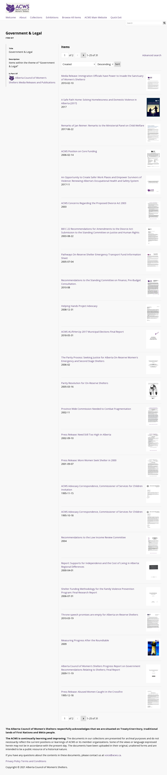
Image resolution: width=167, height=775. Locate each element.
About (22, 17)
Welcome (11, 17)
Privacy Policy (13, 761)
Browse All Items (71, 17)
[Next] (83, 55)
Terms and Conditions (33, 761)
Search (164, 23)
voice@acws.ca (113, 755)
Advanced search (151, 55)
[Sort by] (78, 64)
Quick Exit (116, 17)
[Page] (64, 55)
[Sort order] (105, 64)
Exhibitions (52, 17)
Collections (36, 17)
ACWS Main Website (96, 17)
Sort (117, 64)
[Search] (144, 23)
